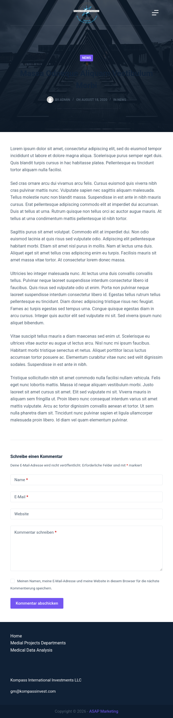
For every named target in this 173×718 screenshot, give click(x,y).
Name (21, 480)
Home (16, 636)
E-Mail (21, 497)
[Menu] (155, 12)
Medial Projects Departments (38, 642)
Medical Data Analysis (31, 650)
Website (21, 514)
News (86, 58)
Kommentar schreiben (35, 532)
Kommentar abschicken (37, 603)
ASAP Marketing (103, 711)
